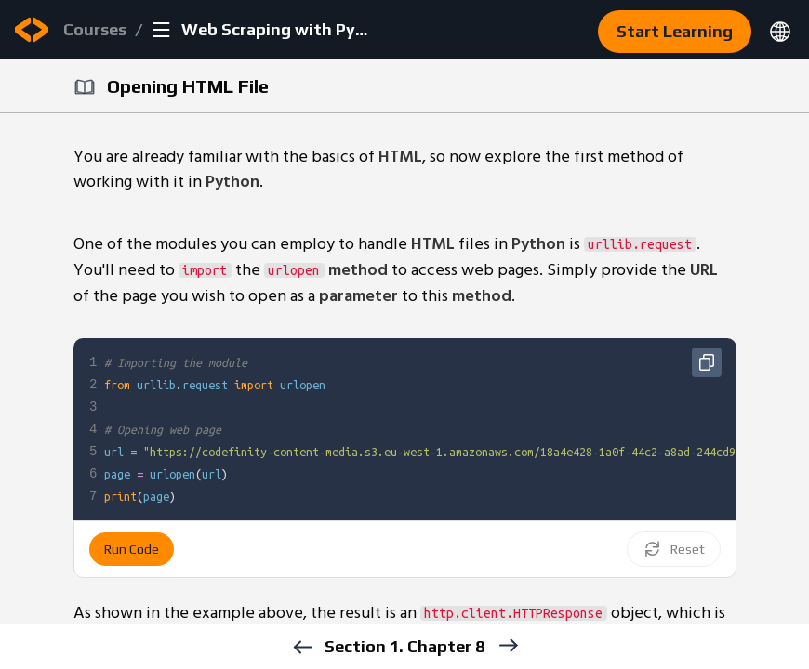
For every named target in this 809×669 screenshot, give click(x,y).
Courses (94, 29)
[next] (507, 645)
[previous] (301, 647)
